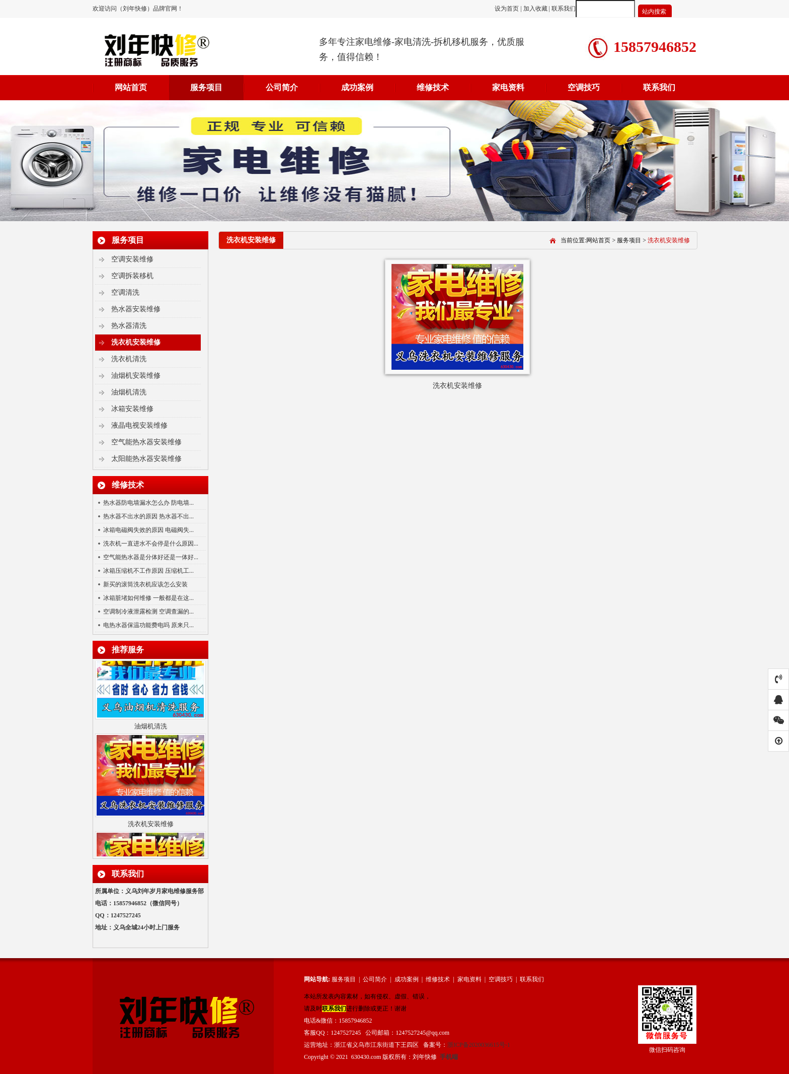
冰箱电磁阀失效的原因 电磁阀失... (148, 529)
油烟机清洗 (128, 392)
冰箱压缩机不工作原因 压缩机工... (148, 570)
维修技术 (433, 87)
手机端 (449, 1056)
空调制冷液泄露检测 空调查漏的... (148, 611)
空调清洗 (125, 292)
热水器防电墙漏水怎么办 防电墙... (148, 502)
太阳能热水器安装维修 (146, 458)
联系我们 (563, 8)
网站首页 (131, 87)
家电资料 (508, 87)
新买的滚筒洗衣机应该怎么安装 (145, 584)
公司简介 (282, 87)
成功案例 (357, 87)
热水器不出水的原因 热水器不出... (148, 516)
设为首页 (507, 8)
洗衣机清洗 (128, 359)
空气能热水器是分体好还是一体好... (150, 557)
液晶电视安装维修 (139, 425)
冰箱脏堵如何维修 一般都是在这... (148, 597)
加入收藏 (535, 8)
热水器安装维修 (136, 309)
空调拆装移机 (132, 276)
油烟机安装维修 (136, 375)
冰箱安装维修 (132, 409)
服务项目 (206, 87)
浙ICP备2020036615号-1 (478, 1044)
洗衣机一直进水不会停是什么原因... (150, 543)
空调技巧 (584, 87)
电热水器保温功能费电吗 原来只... (148, 625)
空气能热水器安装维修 (146, 442)
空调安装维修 (132, 259)
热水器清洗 (128, 325)
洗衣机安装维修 (136, 342)
